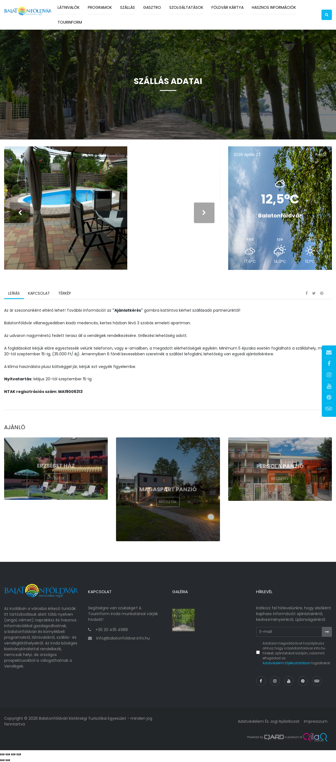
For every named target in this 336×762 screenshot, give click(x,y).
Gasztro (152, 7)
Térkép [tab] (64, 293)
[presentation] (20, 213)
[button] (326, 15)
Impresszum (315, 721)
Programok (100, 7)
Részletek (56, 478)
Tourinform (70, 22)
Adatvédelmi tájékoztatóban (286, 663)
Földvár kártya (227, 7)
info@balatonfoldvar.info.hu (123, 638)
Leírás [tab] (14, 293)
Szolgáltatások (186, 7)
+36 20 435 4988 (111, 630)
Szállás (127, 7)
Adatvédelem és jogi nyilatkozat (269, 721)
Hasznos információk (274, 7)
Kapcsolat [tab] (39, 293)
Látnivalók (69, 7)
